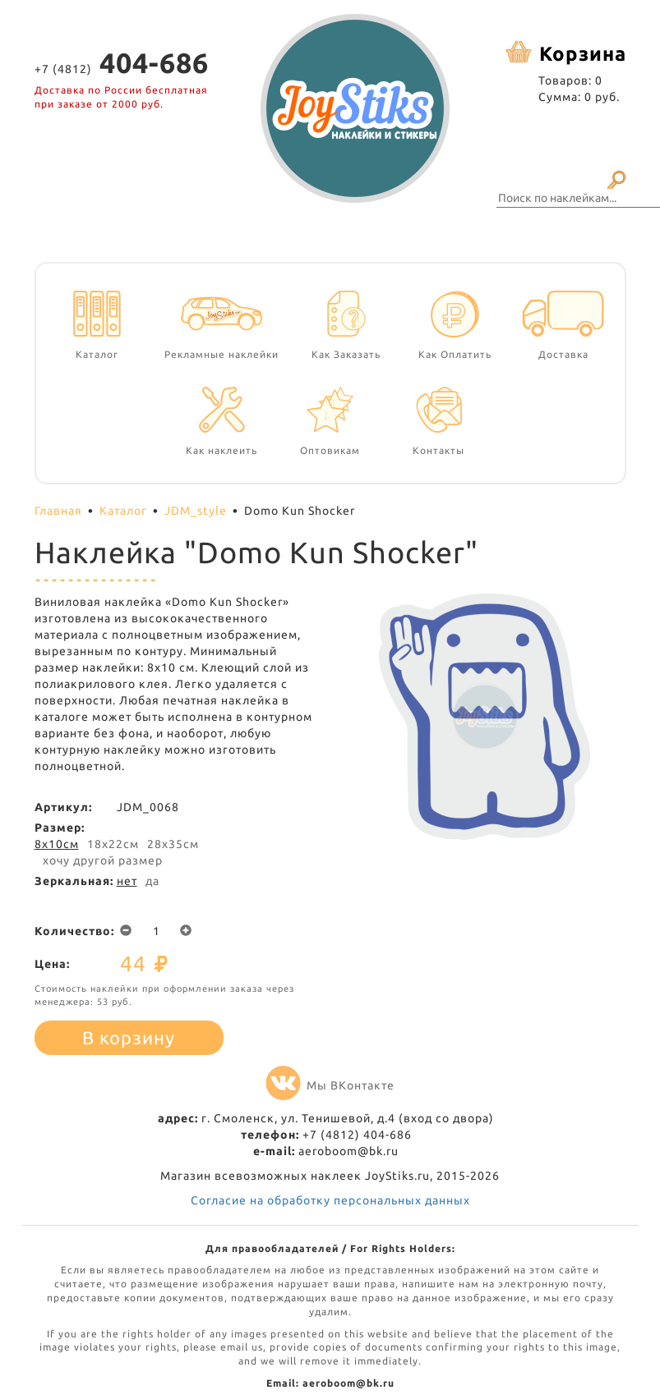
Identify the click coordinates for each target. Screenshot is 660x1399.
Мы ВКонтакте (330, 1085)
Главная (58, 510)
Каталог (123, 510)
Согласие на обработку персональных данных (330, 1200)
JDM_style (195, 510)
